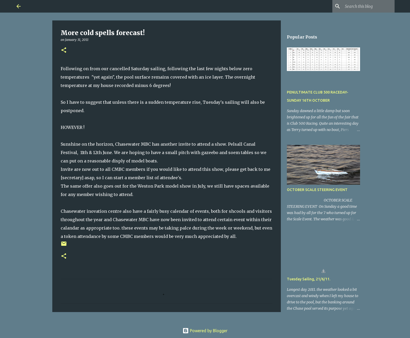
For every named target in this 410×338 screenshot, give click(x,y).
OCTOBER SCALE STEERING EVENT (317, 190)
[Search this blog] (367, 6)
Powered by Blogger (205, 330)
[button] (64, 50)
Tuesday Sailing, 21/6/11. (308, 279)
